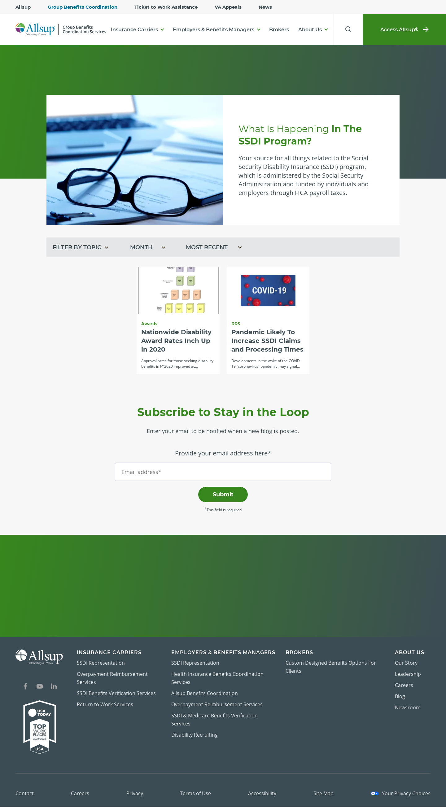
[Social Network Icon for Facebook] (25, 687)
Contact (24, 793)
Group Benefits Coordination (82, 7)
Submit (223, 494)
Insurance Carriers (134, 30)
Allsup (23, 7)
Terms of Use (195, 793)
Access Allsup (404, 29)
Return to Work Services (105, 704)
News (265, 7)
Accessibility (262, 793)
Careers (404, 685)
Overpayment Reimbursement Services (112, 678)
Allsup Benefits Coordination (204, 693)
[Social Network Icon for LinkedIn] (54, 687)
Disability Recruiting (194, 735)
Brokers (279, 30)
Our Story (406, 663)
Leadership (408, 674)
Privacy (134, 793)
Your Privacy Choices (401, 793)
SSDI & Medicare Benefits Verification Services (214, 719)
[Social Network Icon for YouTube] (40, 687)
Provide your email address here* (223, 453)
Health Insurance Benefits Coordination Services (217, 678)
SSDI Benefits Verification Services (116, 693)
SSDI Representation (101, 663)
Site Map (323, 793)
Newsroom (408, 707)
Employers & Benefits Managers (213, 30)
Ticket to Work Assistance (166, 7)
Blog (400, 696)
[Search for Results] (347, 29)
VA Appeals (228, 7)
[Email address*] (223, 472)
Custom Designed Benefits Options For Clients (331, 667)
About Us (310, 30)
